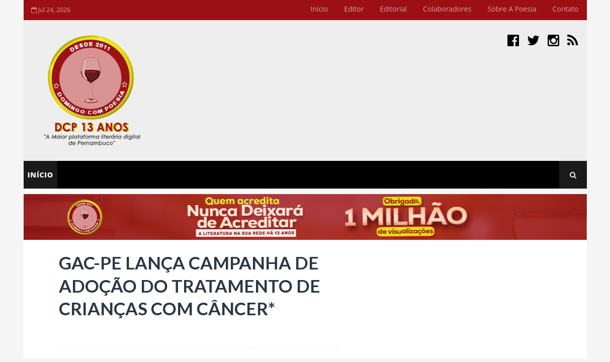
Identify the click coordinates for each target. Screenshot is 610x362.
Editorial (393, 9)
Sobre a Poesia (511, 9)
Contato (565, 9)
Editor (354, 9)
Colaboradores (447, 9)
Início (319, 9)
